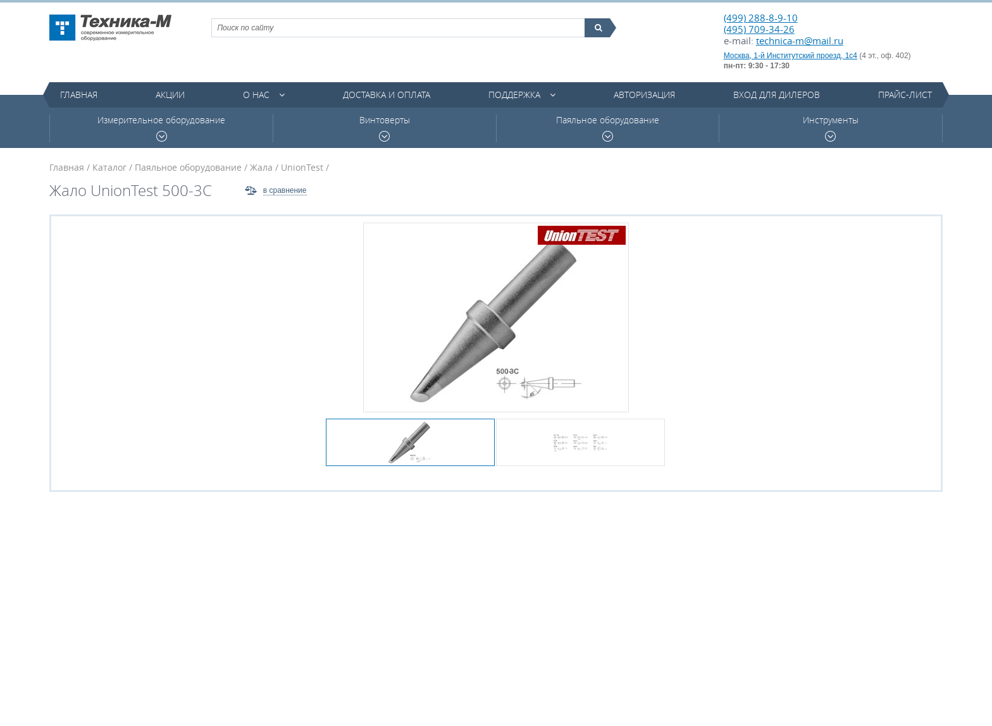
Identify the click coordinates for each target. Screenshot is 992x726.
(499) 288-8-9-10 (761, 17)
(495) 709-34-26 (759, 29)
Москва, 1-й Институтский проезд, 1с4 (790, 55)
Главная (78, 95)
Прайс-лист (905, 95)
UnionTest (302, 167)
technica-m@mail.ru (799, 40)
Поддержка (514, 95)
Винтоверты (384, 128)
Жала (261, 167)
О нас (256, 95)
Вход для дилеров (776, 95)
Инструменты (831, 128)
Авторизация (644, 95)
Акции (170, 95)
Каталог (109, 167)
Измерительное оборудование (161, 128)
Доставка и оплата (386, 95)
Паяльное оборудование (607, 128)
